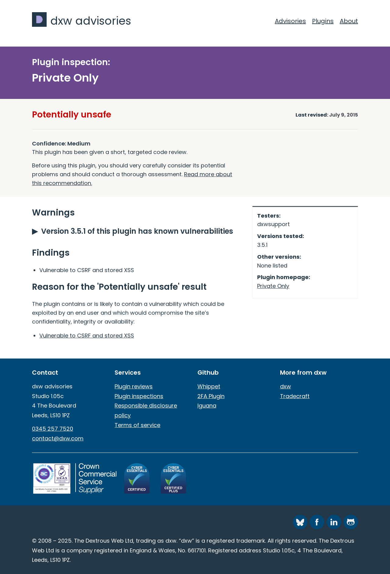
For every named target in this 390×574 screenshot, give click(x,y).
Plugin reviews (134, 386)
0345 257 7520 (52, 428)
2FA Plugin (211, 396)
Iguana (206, 405)
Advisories (290, 21)
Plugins (323, 21)
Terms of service (137, 425)
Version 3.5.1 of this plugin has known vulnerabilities (137, 231)
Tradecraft (295, 396)
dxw (285, 386)
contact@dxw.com (57, 438)
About (349, 21)
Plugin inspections (139, 396)
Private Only (273, 286)
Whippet (208, 386)
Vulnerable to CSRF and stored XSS (86, 335)
